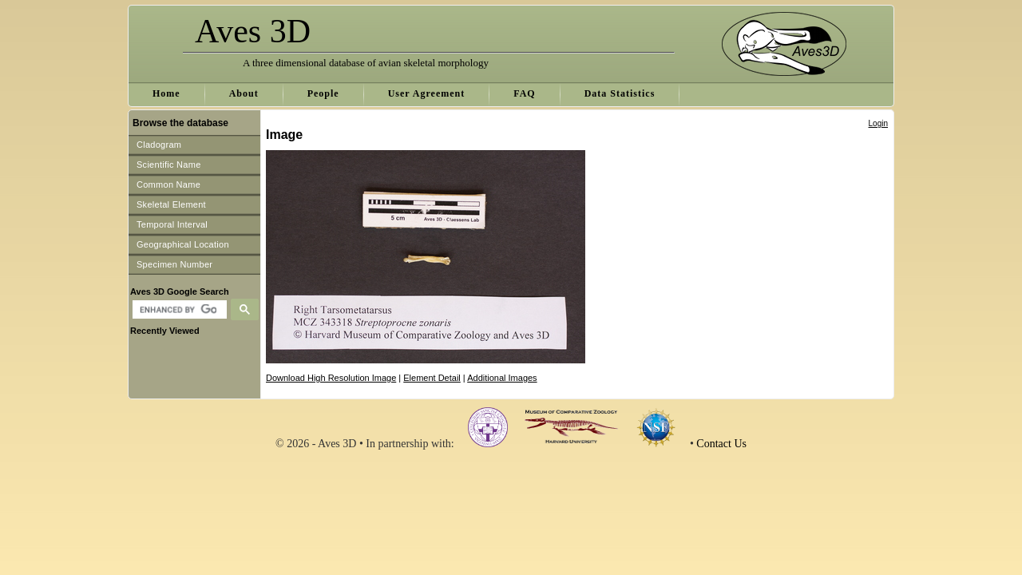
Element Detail (432, 378)
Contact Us (721, 444)
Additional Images (502, 378)
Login (878, 123)
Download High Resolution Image (331, 378)
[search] (178, 309)
